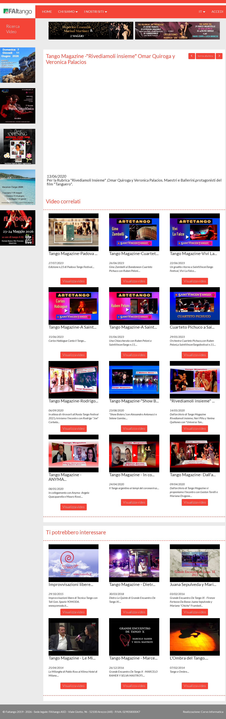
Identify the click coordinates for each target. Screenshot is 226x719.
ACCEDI (217, 11)
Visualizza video (74, 281)
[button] (74, 232)
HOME (48, 11)
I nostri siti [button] (95, 11)
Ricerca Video (13, 29)
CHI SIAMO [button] (68, 11)
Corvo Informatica (212, 711)
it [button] (202, 11)
